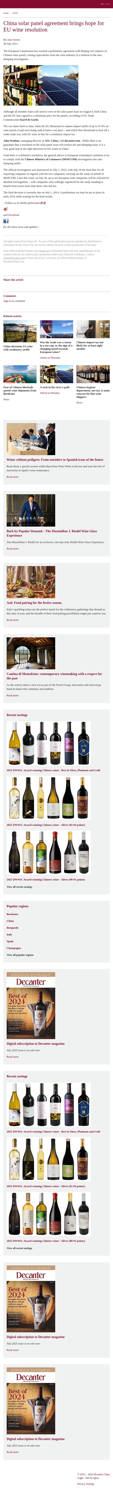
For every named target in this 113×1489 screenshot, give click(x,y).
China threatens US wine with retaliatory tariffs (18, 348)
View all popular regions (22, 955)
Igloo (96, 1478)
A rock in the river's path (54, 387)
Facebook (13, 215)
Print (47, 285)
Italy (9, 934)
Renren (30, 285)
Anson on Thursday (50, 357)
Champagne (14, 948)
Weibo (4, 285)
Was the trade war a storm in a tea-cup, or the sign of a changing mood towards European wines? (56, 347)
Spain (10, 941)
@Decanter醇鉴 (37, 203)
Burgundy (13, 927)
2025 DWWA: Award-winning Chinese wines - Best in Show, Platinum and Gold (53, 770)
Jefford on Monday (50, 393)
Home (6, 13)
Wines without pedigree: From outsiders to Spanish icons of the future (55, 460)
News (15, 13)
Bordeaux (12, 914)
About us (43, 251)
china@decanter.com (14, 258)
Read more (15, 476)
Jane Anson (13, 39)
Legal (80, 1478)
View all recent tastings (21, 887)
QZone (23, 285)
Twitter (36, 285)
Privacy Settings (85, 1484)
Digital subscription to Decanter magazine (36, 1043)
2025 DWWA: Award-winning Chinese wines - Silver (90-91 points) (46, 879)
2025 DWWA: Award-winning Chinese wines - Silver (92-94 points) (46, 825)
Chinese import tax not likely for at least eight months (89, 345)
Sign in (7, 301)
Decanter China (56, 4)
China (10, 921)
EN (102, 4)
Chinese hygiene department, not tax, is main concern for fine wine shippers (93, 392)
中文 (108, 4)
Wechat (11, 285)
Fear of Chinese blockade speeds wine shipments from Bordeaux (19, 390)
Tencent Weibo (17, 285)
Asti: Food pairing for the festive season (34, 603)
